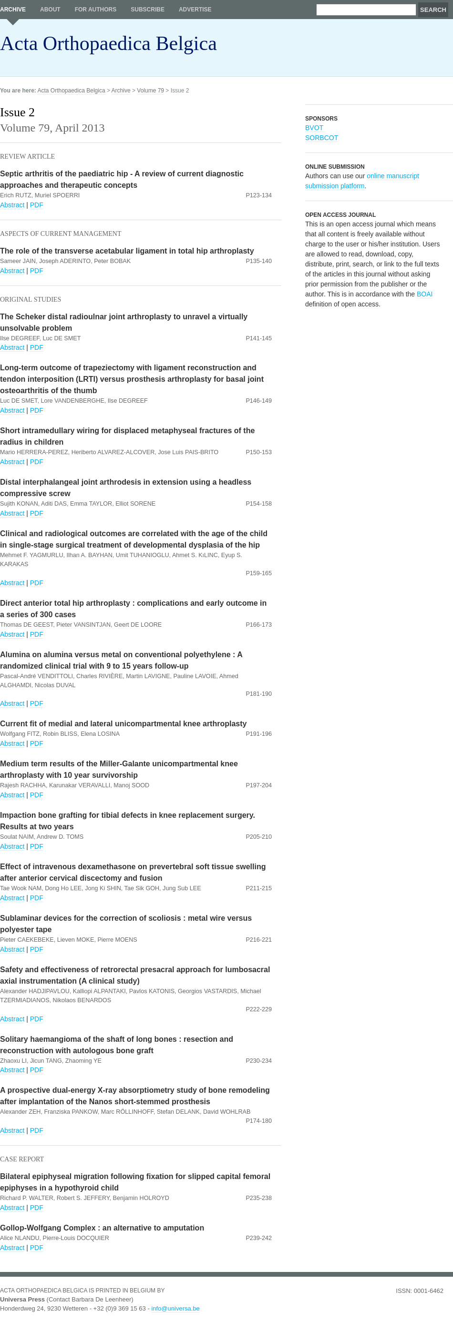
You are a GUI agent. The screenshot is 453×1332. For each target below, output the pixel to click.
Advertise (195, 9)
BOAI (424, 294)
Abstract (12, 205)
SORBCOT (321, 138)
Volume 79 (150, 90)
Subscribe (148, 9)
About (50, 9)
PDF (36, 205)
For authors (96, 9)
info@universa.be (175, 1308)
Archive (13, 9)
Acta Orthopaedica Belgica (108, 43)
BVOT (314, 128)
